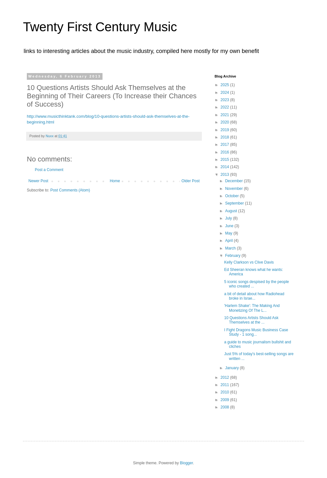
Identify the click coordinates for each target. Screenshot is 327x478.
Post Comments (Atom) (70, 190)
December (234, 181)
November (234, 188)
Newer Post (38, 181)
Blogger (186, 463)
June (229, 226)
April (229, 240)
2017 (225, 144)
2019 (225, 130)
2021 (225, 115)
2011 (225, 385)
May (229, 233)
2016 (225, 152)
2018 (225, 137)
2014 (225, 167)
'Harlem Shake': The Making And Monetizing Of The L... (252, 307)
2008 (225, 407)
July (229, 218)
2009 (225, 400)
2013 (225, 174)
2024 (225, 92)
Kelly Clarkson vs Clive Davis (249, 262)
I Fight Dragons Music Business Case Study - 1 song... (256, 332)
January (232, 368)
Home (115, 181)
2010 (225, 392)
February (233, 255)
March (231, 248)
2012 (225, 377)
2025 (225, 85)
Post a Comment (49, 170)
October (232, 196)
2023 (225, 100)
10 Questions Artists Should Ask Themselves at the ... (251, 320)
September (235, 203)
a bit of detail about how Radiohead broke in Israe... (254, 296)
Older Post (190, 181)
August (231, 211)
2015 (225, 159)
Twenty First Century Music (100, 27)
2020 (225, 122)
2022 (225, 107)
